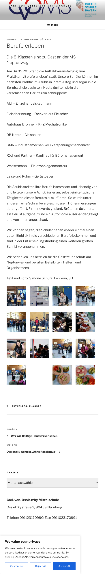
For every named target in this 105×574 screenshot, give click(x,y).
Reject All (40, 566)
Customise (16, 566)
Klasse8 (35, 406)
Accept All (64, 566)
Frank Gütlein (40, 39)
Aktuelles (19, 406)
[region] (40, 555)
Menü (52, 24)
